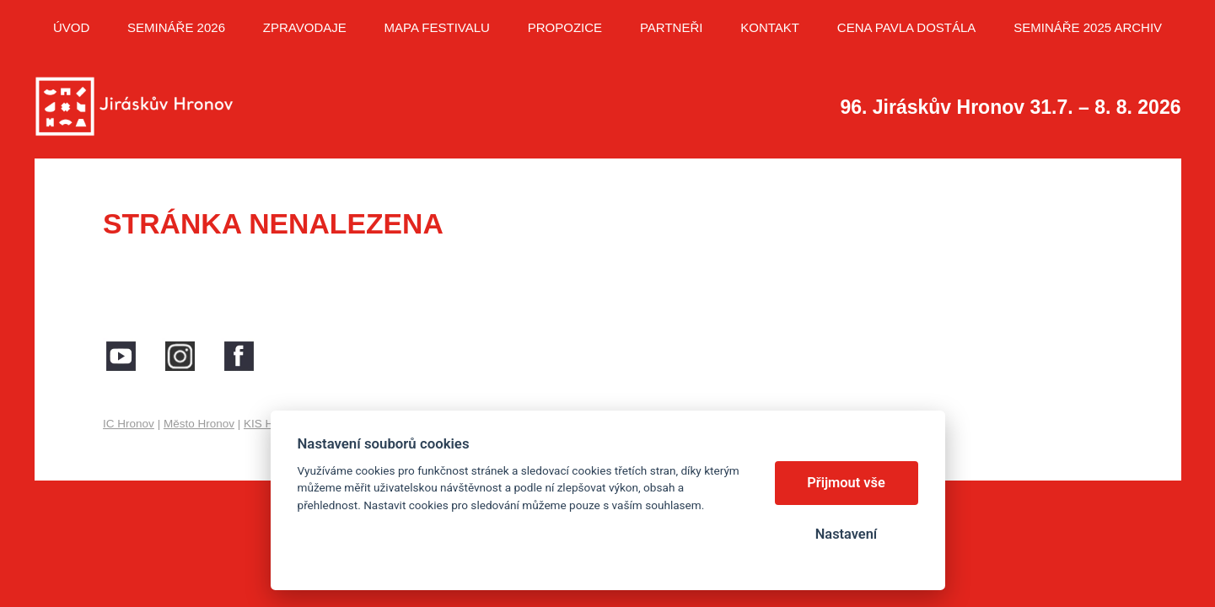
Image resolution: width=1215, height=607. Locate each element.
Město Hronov (199, 423)
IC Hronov (128, 423)
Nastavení (846, 534)
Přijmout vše (846, 483)
